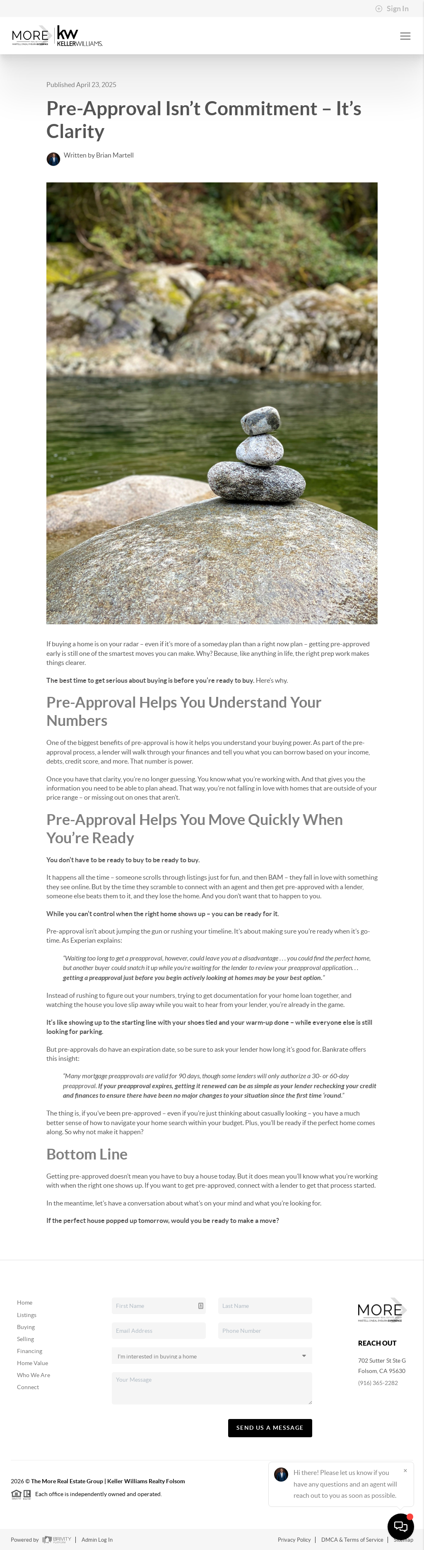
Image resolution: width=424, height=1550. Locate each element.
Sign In (392, 9)
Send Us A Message (270, 1427)
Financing (29, 1351)
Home (24, 1302)
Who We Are (33, 1375)
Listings (26, 1315)
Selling (25, 1339)
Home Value (32, 1363)
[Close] (405, 1470)
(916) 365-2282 (378, 1383)
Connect (28, 1387)
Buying (26, 1327)
